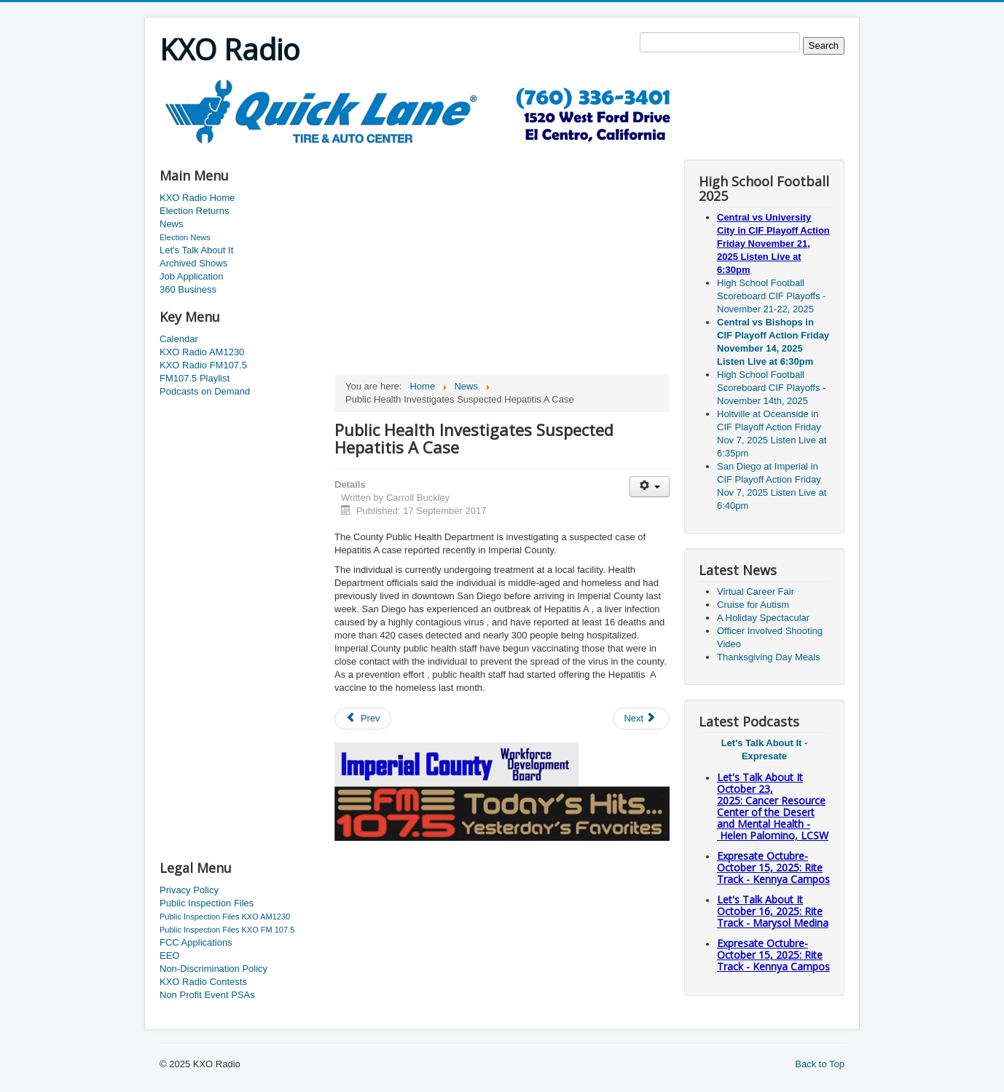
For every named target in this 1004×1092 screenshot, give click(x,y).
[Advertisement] (425, 150)
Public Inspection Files (207, 903)
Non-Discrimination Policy (213, 968)
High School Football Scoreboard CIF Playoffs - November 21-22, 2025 (771, 295)
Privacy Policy (189, 890)
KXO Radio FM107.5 (203, 365)
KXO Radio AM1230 (202, 352)
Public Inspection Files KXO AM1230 (225, 916)
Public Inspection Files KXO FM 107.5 (227, 929)
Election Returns (194, 210)
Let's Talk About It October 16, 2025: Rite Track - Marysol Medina (772, 911)
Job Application (191, 276)
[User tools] (650, 486)
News (172, 223)
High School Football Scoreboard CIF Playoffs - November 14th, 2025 (771, 387)
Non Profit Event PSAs (207, 994)
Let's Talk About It (196, 250)
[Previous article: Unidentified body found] (362, 718)
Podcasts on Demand (205, 391)
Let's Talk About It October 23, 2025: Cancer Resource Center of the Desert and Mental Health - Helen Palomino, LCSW (772, 806)
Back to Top (819, 1064)
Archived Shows (193, 263)
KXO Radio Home (197, 197)
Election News (185, 237)
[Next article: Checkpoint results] (641, 718)
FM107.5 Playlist (195, 378)
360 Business (188, 289)
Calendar (179, 338)
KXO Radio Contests (203, 981)
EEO (169, 955)
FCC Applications (196, 942)
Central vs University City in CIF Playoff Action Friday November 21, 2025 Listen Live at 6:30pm (773, 243)
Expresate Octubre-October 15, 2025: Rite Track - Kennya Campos (773, 867)
